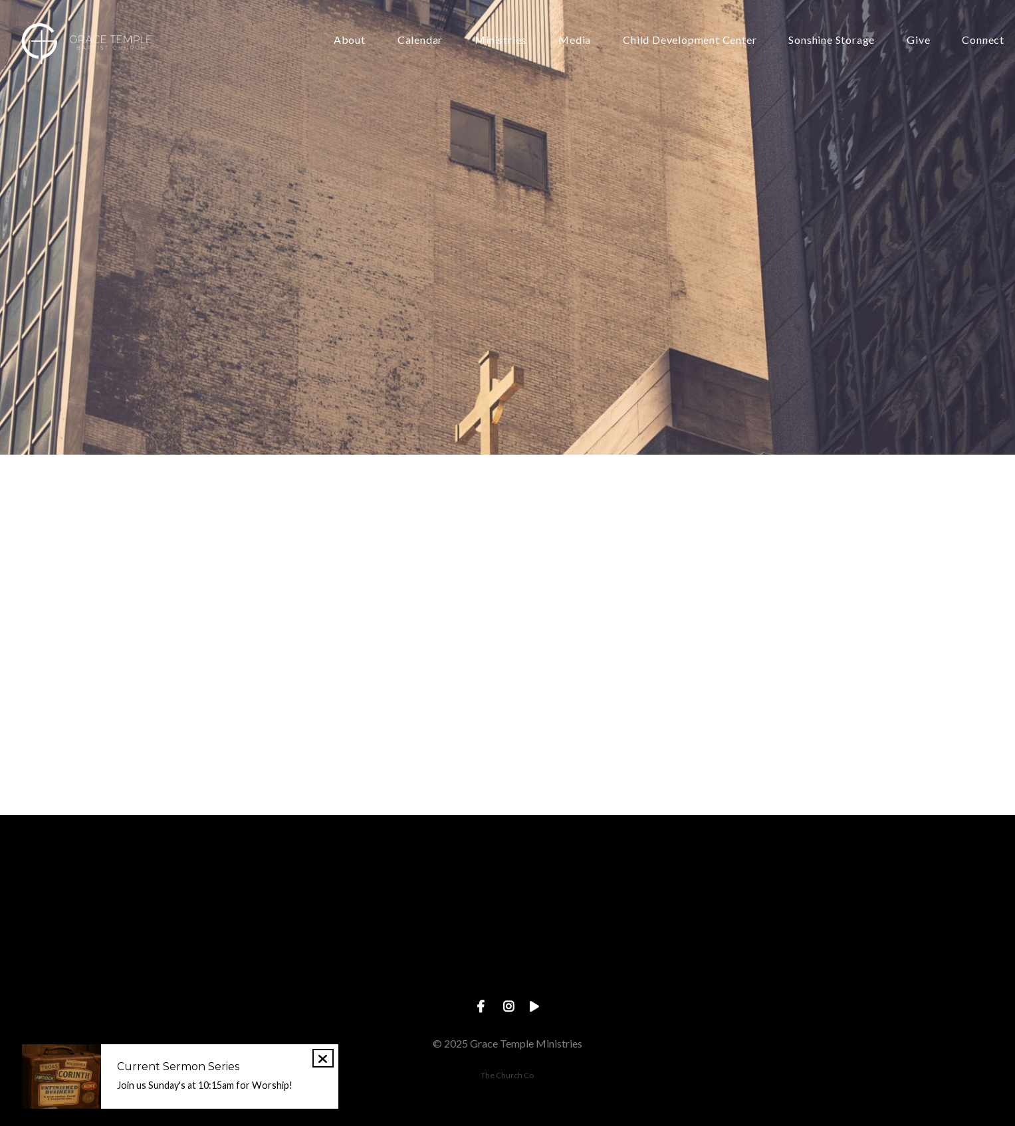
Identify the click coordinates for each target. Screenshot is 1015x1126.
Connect (983, 40)
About (350, 40)
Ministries (500, 40)
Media (574, 40)
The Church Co (507, 1075)
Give (918, 40)
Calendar (420, 40)
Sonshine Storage (831, 40)
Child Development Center (689, 40)
